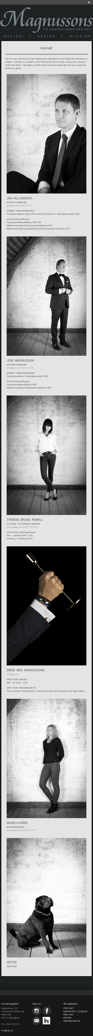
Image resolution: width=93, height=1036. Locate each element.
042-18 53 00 (29, 830)
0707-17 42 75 (27, 367)
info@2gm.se (12, 674)
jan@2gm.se (13, 205)
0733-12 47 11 (26, 205)
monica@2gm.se (15, 830)
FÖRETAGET (68, 1008)
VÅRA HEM (68, 1014)
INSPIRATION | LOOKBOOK (75, 1011)
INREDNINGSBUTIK (71, 1020)
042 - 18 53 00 (31, 527)
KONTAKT (67, 1017)
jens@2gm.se (13, 367)
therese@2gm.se (14, 527)
